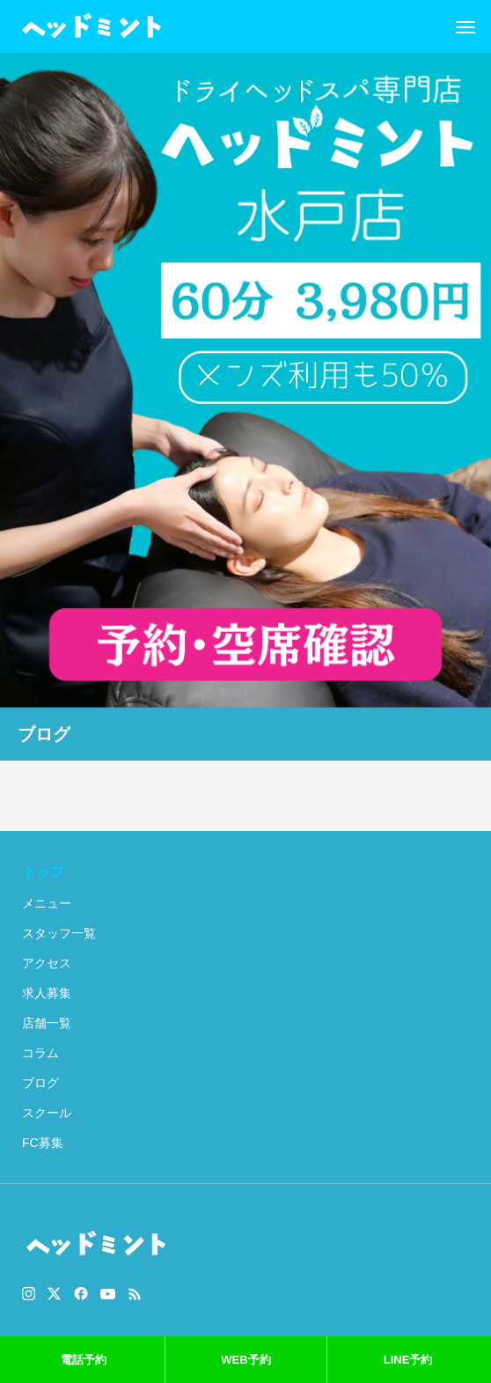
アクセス (46, 963)
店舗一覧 (46, 1023)
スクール (46, 1113)
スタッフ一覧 (59, 933)
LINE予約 (408, 1359)
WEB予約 (245, 1359)
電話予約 (83, 1359)
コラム (40, 1053)
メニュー (46, 903)
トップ (43, 871)
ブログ (40, 1083)
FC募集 (42, 1143)
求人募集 (46, 993)
